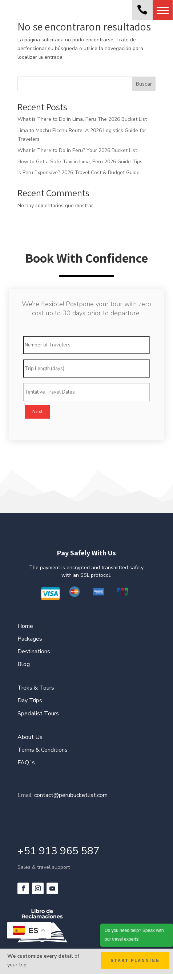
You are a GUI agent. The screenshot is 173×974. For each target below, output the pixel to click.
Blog (23, 664)
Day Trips (29, 700)
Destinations (33, 652)
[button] (163, 10)
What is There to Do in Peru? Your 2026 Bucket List (77, 150)
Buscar (144, 84)
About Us (30, 737)
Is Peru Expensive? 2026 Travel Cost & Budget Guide (78, 172)
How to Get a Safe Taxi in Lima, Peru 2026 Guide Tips (79, 161)
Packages (29, 639)
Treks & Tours (35, 688)
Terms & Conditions (42, 750)
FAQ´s (26, 763)
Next (37, 411)
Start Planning (135, 960)
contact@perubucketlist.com (71, 795)
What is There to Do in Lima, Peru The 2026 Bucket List (82, 119)
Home (25, 626)
